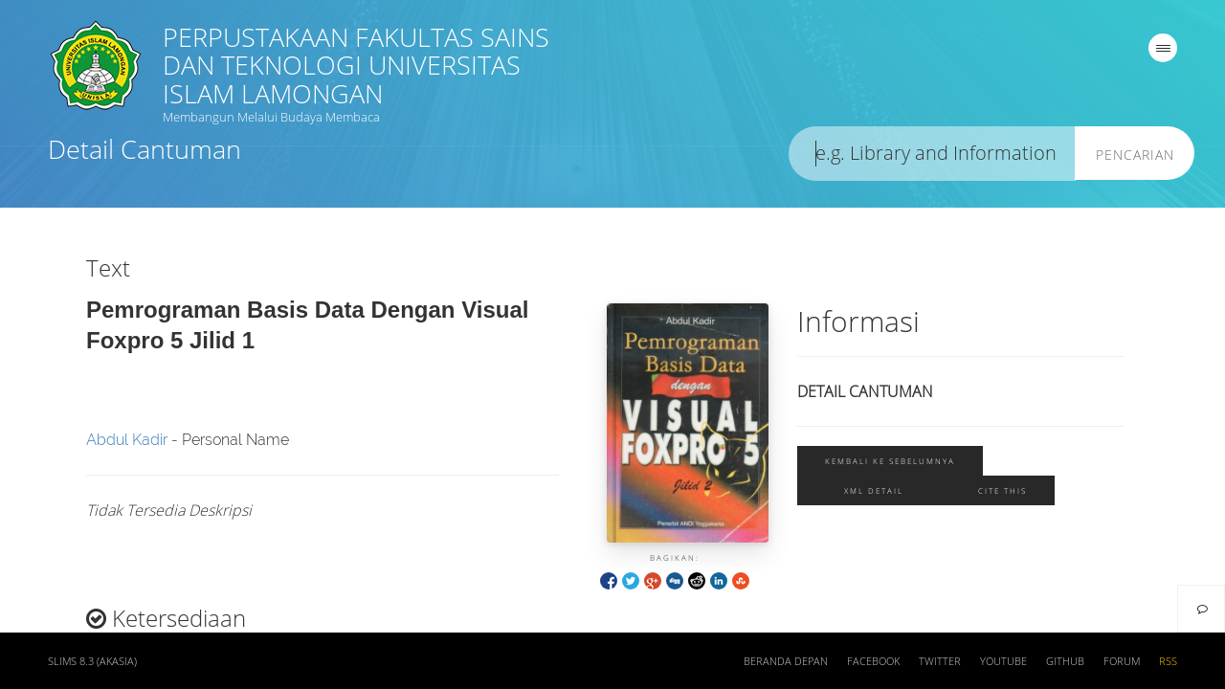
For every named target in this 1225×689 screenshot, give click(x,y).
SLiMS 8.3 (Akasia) (92, 661)
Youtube (1003, 661)
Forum (1121, 661)
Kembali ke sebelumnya (890, 461)
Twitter (940, 661)
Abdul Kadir (126, 440)
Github (1065, 661)
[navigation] (1162, 47)
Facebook (873, 661)
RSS (1168, 661)
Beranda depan (786, 661)
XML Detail (873, 490)
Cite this (1002, 490)
